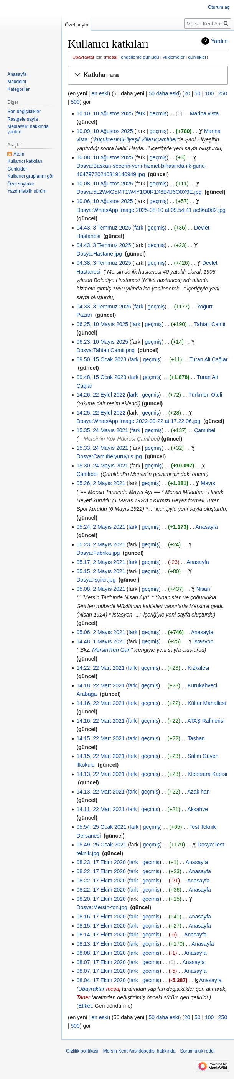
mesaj (111, 56)
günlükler (197, 56)
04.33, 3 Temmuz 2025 (103, 306)
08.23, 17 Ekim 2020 (100, 862)
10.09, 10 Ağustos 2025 (104, 131)
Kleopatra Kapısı (207, 774)
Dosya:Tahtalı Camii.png (105, 350)
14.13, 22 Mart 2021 (100, 774)
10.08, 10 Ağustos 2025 (104, 157)
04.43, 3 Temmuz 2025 (103, 228)
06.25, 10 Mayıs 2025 (102, 324)
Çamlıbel (204, 430)
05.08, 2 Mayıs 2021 (100, 589)
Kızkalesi (198, 668)
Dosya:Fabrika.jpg (98, 553)
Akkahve (197, 809)
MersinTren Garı (111, 650)
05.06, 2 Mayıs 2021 (100, 632)
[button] (147, 75)
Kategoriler (18, 89)
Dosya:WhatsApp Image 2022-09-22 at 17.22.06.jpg (138, 421)
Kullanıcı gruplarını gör (30, 176)
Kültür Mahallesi (207, 703)
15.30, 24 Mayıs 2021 (102, 465)
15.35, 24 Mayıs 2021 (102, 430)
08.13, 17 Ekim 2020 (100, 944)
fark (140, 113)
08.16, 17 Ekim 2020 (100, 916)
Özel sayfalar (20, 184)
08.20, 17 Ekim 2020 (100, 899)
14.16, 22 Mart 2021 (100, 703)
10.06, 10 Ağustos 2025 (104, 201)
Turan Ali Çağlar (209, 359)
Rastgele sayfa (22, 119)
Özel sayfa (76, 25)
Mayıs (208, 483)
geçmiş (158, 113)
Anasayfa (206, 527)
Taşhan (196, 738)
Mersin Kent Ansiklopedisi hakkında (139, 1051)
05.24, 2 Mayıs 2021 (100, 527)
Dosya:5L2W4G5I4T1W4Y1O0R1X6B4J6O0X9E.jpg (138, 192)
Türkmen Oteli (205, 395)
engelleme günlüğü (140, 56)
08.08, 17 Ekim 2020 (100, 953)
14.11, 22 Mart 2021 (100, 809)
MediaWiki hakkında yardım (27, 129)
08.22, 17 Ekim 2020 (100, 871)
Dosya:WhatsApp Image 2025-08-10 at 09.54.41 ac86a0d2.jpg (150, 210)
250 (222, 93)
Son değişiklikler (24, 111)
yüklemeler (174, 56)
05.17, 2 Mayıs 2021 (100, 562)
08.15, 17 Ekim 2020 (100, 926)
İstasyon (203, 641)
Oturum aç (218, 7)
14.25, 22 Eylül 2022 (100, 413)
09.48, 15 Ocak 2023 (101, 377)
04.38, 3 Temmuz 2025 (103, 263)
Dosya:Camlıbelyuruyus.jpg (109, 456)
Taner (83, 997)
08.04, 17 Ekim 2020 (100, 980)
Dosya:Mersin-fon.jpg (101, 907)
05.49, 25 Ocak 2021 (101, 844)
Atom (18, 154)
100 (209, 93)
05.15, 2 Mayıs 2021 (100, 571)
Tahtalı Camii (209, 324)
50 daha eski (163, 93)
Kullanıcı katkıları (24, 161)
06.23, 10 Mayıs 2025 (102, 342)
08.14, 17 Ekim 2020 (100, 934)
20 (187, 93)
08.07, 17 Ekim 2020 (100, 962)
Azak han (198, 792)
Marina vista (204, 113)
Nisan (203, 589)
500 (75, 102)
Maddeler (16, 81)
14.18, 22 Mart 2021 (100, 685)
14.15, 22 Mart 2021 (100, 738)
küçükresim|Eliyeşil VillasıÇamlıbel (135, 139)
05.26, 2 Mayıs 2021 (100, 483)
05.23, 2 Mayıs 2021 (100, 544)
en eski (99, 93)
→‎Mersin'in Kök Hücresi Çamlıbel (118, 439)
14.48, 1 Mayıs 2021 (100, 641)
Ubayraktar (83, 56)
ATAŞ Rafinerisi (205, 721)
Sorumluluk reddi (197, 1051)
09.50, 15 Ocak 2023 (101, 359)
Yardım (219, 41)
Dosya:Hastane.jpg (99, 254)
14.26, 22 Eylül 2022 (100, 395)
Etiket (85, 1006)
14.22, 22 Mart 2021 (100, 668)
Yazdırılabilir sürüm (26, 191)
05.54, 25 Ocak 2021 (101, 827)
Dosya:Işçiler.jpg (95, 580)
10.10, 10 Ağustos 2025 (104, 113)
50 (197, 93)
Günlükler (17, 169)
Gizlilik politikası (82, 1051)
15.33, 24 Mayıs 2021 (102, 448)
